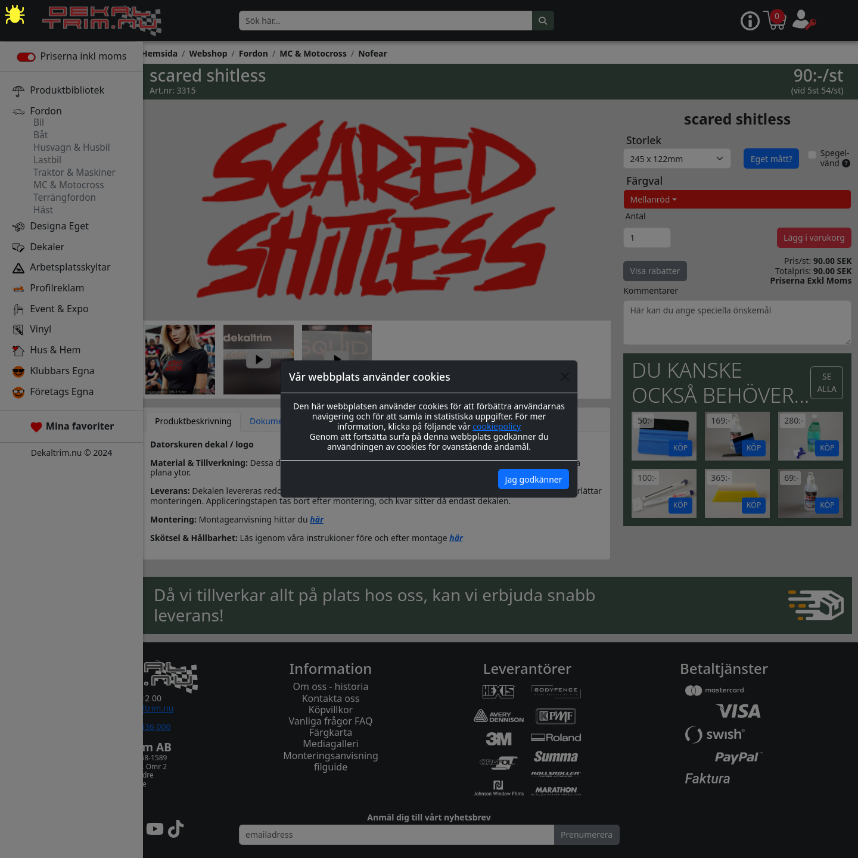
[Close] (565, 376)
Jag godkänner (533, 479)
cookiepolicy (496, 426)
